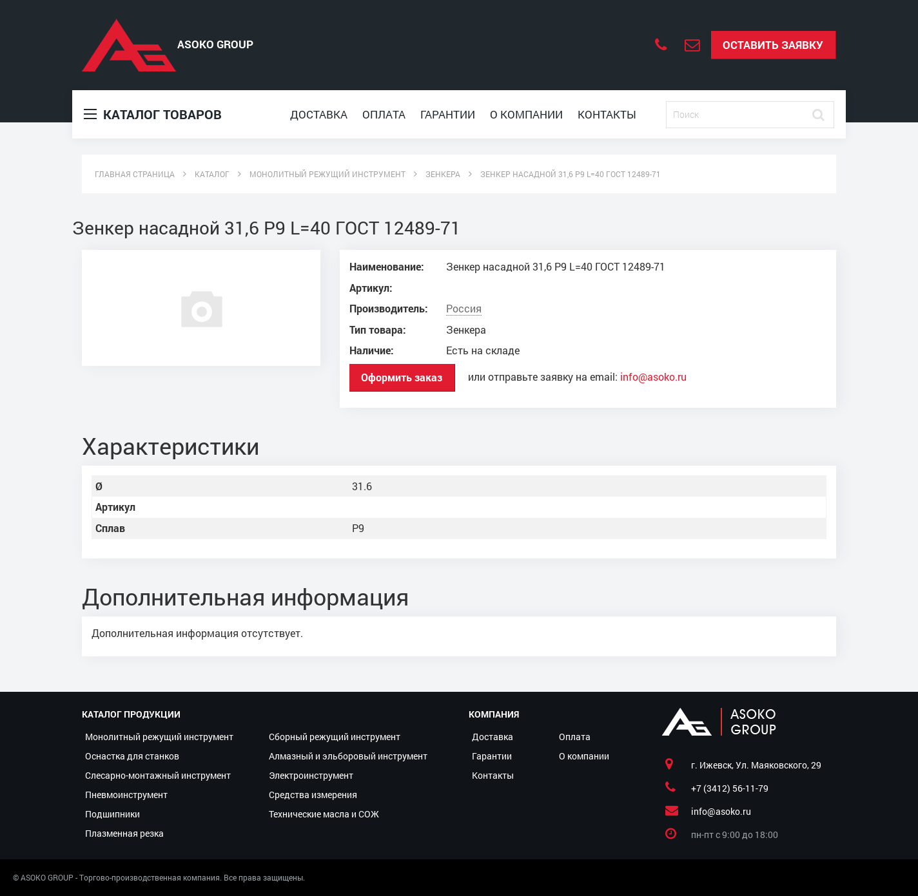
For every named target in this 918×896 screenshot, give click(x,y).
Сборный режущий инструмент (334, 736)
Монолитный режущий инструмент (159, 736)
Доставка (318, 114)
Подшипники (112, 814)
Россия (464, 308)
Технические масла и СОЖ (324, 814)
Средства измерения (313, 794)
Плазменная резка (124, 833)
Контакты (607, 114)
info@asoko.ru (653, 376)
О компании (526, 114)
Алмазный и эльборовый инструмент (348, 756)
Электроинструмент (311, 775)
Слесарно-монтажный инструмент (158, 775)
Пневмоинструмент (126, 794)
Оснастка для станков (132, 756)
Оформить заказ (401, 377)
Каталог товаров (153, 114)
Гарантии (447, 114)
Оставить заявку (773, 44)
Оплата (383, 114)
